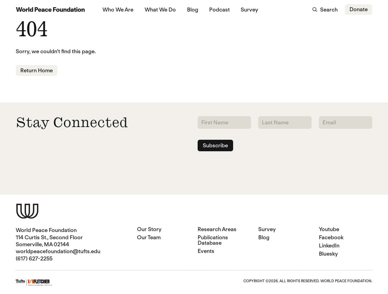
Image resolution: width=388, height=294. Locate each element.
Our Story (149, 229)
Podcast (219, 9)
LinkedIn (329, 245)
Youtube (329, 229)
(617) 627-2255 (34, 258)
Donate (359, 9)
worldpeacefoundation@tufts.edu (58, 251)
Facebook (331, 237)
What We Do (160, 9)
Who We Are (117, 9)
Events (206, 251)
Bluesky (328, 253)
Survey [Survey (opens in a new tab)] (249, 9)
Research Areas (217, 229)
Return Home (36, 70)
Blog (192, 9)
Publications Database (213, 240)
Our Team (149, 237)
